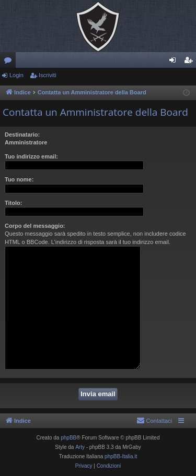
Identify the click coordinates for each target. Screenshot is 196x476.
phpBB (68, 438)
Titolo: (13, 203)
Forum (10, 62)
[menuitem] (154, 420)
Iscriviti (47, 75)
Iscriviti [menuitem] (190, 62)
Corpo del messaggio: (35, 226)
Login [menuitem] (174, 62)
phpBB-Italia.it (121, 456)
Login (16, 75)
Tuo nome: (19, 179)
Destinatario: (22, 134)
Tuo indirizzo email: (31, 156)
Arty (80, 447)
